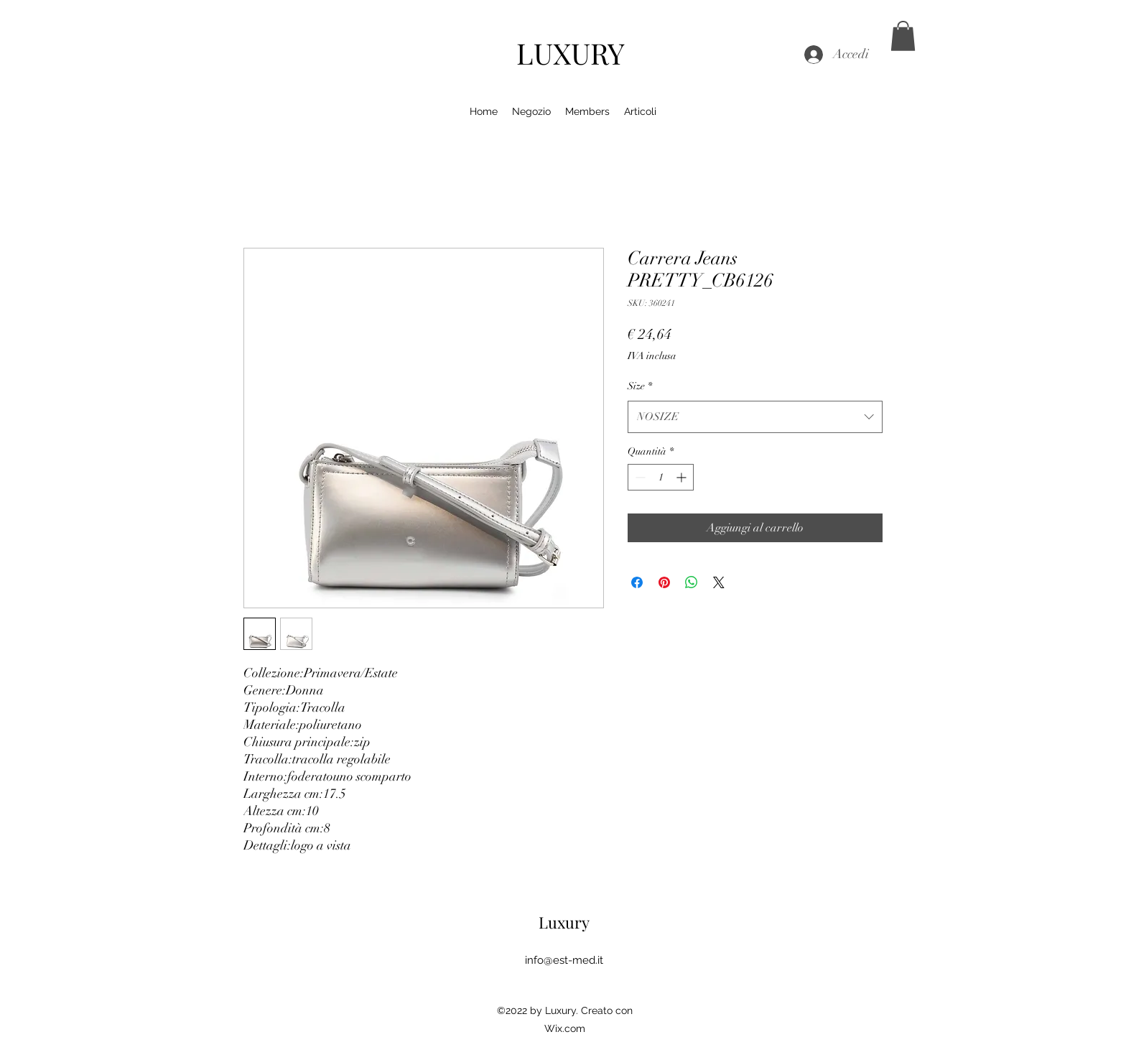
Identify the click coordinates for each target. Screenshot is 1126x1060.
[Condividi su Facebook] (637, 582)
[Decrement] (639, 477)
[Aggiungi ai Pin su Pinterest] (664, 582)
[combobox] (755, 416)
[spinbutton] (661, 477)
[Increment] (683, 477)
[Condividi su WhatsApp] (691, 582)
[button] (903, 36)
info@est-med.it (564, 960)
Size (640, 386)
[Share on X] (718, 582)
